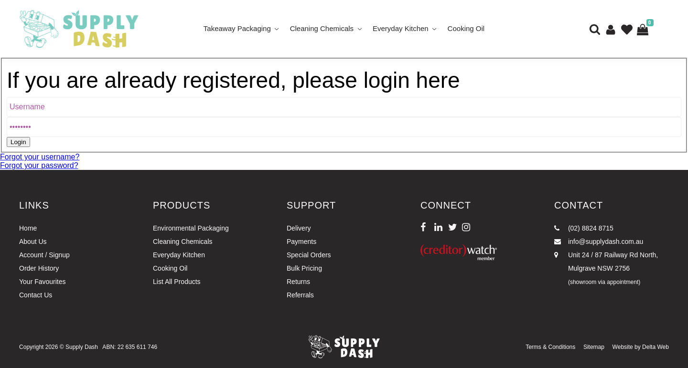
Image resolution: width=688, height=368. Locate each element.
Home (28, 228)
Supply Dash (81, 347)
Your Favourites (42, 281)
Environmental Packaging (191, 228)
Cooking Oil (466, 28)
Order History (39, 268)
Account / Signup (44, 255)
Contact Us (35, 295)
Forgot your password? (39, 165)
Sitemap (593, 347)
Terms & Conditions (550, 347)
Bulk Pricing (304, 268)
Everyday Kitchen (401, 28)
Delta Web (655, 347)
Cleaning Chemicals (322, 28)
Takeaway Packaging (237, 28)
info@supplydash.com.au (598, 241)
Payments (301, 241)
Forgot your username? (39, 157)
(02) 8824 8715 (583, 228)
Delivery (299, 228)
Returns (298, 281)
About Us (33, 241)
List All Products (177, 281)
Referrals (300, 295)
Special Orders (309, 255)
